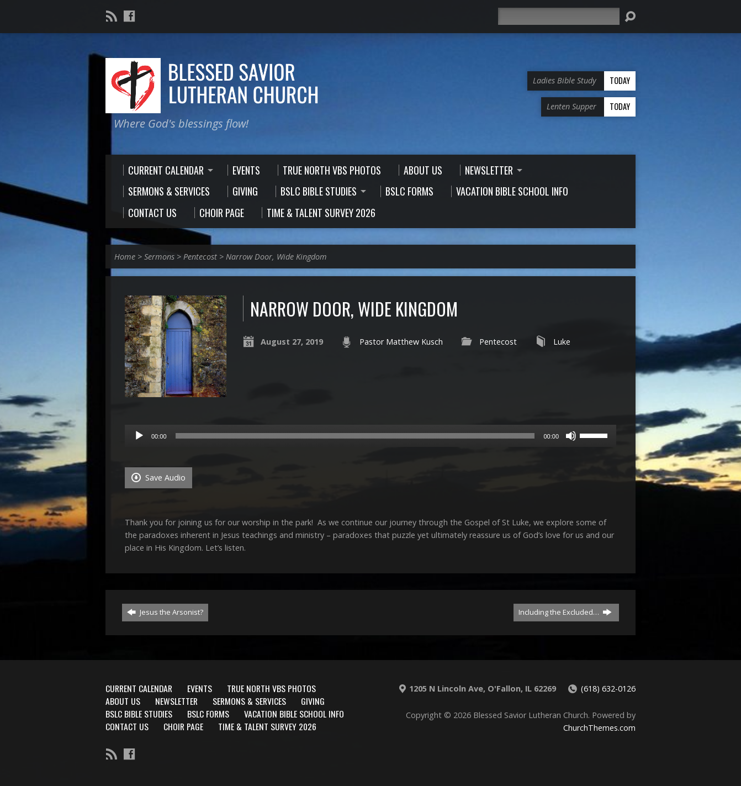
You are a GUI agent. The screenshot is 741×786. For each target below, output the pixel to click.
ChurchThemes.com (599, 727)
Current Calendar (138, 688)
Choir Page (183, 726)
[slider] (355, 436)
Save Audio (158, 477)
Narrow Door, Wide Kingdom (276, 256)
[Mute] (570, 435)
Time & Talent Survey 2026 (267, 726)
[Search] (559, 16)
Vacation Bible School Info (294, 713)
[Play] (139, 435)
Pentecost (200, 256)
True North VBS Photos (271, 688)
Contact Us (127, 726)
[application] (370, 436)
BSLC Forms (208, 713)
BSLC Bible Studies (138, 713)
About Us (122, 701)
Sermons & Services (249, 701)
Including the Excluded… (565, 612)
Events (199, 688)
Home (124, 256)
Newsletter (176, 701)
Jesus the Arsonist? (165, 612)
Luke (561, 341)
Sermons (159, 256)
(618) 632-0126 (608, 688)
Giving (313, 701)
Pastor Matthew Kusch (401, 341)
